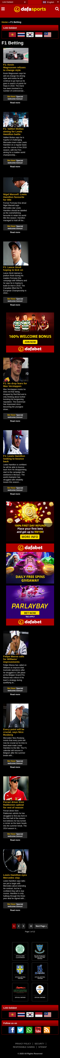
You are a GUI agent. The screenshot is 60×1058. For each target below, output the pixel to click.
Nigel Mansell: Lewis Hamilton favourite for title (15, 197)
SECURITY (39, 1044)
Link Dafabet (7, 2)
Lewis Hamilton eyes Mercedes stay (15, 876)
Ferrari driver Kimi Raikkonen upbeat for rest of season (13, 805)
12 (31, 926)
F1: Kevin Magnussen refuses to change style (14, 67)
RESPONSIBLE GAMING (24, 1047)
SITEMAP (42, 1047)
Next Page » (41, 926)
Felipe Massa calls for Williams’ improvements (13, 659)
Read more (15, 103)
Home (5, 22)
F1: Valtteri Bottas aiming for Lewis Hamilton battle (13, 131)
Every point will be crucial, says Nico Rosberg (13, 732)
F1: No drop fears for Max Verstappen (15, 384)
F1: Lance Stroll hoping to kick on (13, 268)
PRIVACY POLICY (23, 1044)
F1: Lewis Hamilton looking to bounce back (14, 459)
